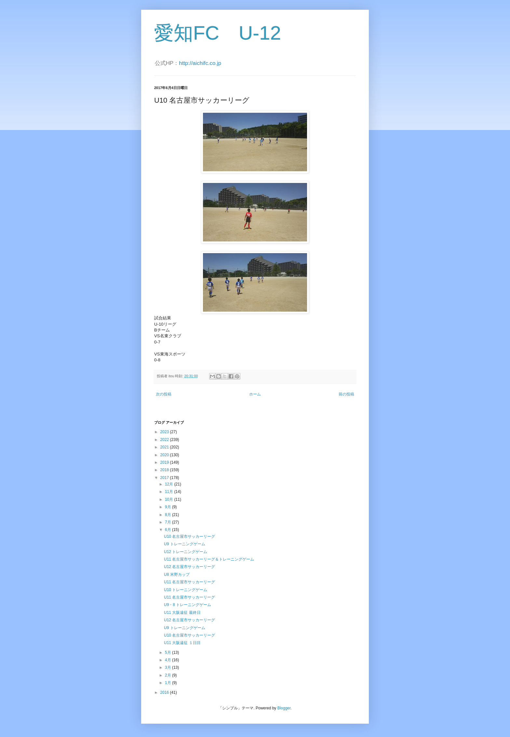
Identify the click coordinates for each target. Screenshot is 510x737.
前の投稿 (346, 394)
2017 (165, 477)
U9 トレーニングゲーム (184, 544)
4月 (168, 660)
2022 (165, 439)
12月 (169, 484)
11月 (169, 491)
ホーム (255, 394)
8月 (168, 514)
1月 (168, 682)
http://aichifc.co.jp (200, 63)
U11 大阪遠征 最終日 (182, 612)
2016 (165, 692)
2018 (165, 470)
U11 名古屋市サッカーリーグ (189, 582)
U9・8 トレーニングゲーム (187, 604)
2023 (165, 432)
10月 (169, 499)
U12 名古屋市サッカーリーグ (189, 566)
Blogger (284, 708)
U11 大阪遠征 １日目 (182, 642)
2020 (165, 455)
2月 (168, 675)
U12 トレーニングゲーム (185, 552)
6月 (168, 529)
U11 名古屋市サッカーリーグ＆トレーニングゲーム (209, 559)
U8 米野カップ (177, 574)
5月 (168, 652)
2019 (165, 462)
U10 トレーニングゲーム (185, 590)
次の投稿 (163, 394)
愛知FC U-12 (217, 33)
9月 (168, 507)
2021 (165, 447)
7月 (168, 522)
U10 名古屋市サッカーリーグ (189, 536)
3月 (168, 667)
